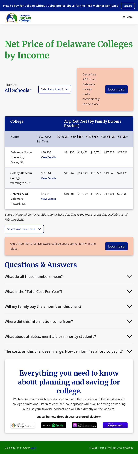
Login (33, 447)
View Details (48, 157)
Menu (129, 17)
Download (116, 89)
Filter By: (11, 85)
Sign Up (128, 5)
